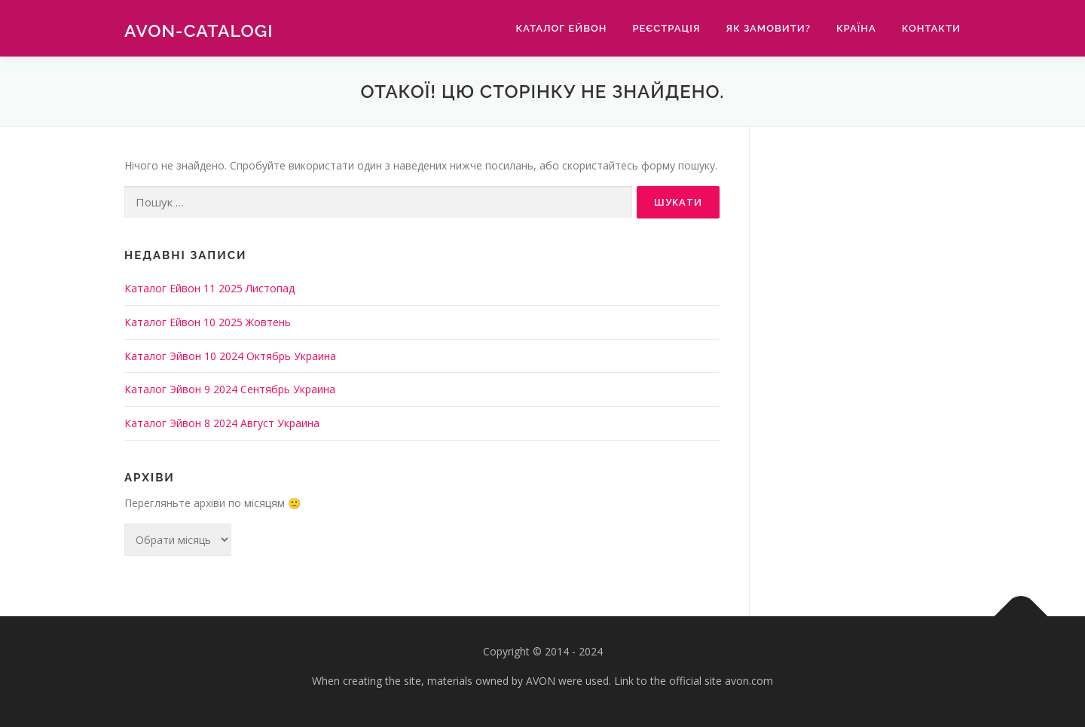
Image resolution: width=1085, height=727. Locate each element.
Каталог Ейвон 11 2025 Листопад (209, 288)
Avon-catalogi (199, 30)
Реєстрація (666, 28)
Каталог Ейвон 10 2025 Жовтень (207, 322)
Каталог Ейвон (561, 28)
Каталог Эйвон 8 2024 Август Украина (221, 423)
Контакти (931, 28)
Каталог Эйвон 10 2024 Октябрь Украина (230, 356)
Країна (856, 28)
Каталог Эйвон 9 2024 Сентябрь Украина (229, 389)
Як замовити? (768, 28)
